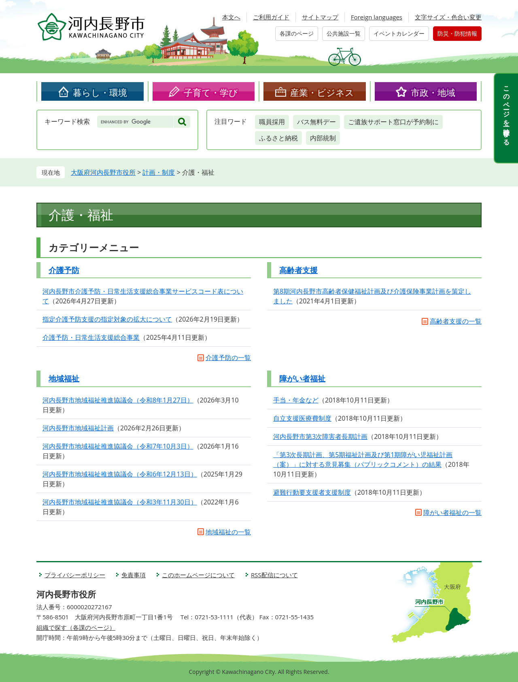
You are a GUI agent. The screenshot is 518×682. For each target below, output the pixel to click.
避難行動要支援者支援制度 (312, 492)
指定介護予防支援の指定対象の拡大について (107, 319)
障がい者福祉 (302, 378)
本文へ (231, 17)
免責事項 (133, 575)
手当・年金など (295, 400)
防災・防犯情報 (457, 33)
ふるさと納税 (278, 137)
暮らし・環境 (100, 92)
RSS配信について (274, 575)
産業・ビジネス (322, 92)
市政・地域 (433, 92)
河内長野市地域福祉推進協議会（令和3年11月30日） (119, 502)
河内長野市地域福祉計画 (78, 428)
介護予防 (64, 270)
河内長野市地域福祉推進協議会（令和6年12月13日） (119, 474)
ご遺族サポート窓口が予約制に (393, 121)
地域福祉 (64, 378)
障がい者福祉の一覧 (452, 512)
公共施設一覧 (344, 33)
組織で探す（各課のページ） (75, 627)
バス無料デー (316, 121)
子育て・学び (211, 92)
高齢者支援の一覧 (456, 321)
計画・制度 (158, 172)
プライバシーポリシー (75, 575)
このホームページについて (198, 575)
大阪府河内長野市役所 (103, 172)
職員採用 (272, 121)
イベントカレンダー (399, 33)
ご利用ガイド (271, 17)
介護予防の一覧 (228, 357)
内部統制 (323, 137)
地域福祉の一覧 (228, 531)
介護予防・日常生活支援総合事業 (91, 337)
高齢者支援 (298, 270)
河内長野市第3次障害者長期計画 (320, 436)
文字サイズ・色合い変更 (448, 17)
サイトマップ (320, 17)
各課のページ (297, 33)
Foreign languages (376, 17)
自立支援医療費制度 (302, 418)
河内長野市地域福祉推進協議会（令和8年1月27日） (117, 400)
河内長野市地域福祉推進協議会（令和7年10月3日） (117, 446)
